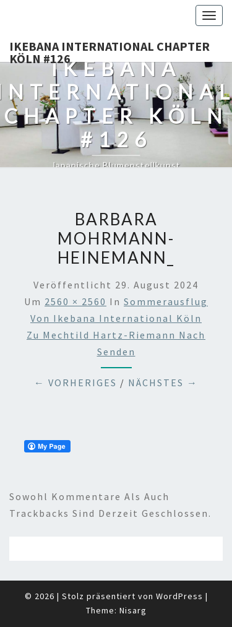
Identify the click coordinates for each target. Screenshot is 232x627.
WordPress (179, 596)
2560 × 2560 (75, 301)
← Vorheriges (75, 382)
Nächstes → (163, 382)
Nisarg (133, 610)
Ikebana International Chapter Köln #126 (109, 50)
